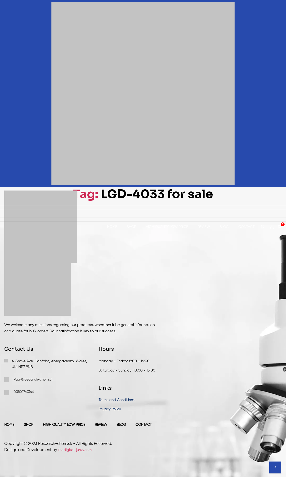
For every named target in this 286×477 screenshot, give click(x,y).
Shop (131, 227)
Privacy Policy (110, 409)
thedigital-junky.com (75, 450)
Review (204, 227)
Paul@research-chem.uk (28, 379)
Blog (224, 227)
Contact (246, 227)
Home (112, 227)
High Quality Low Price (167, 227)
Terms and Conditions (117, 400)
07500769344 (19, 392)
